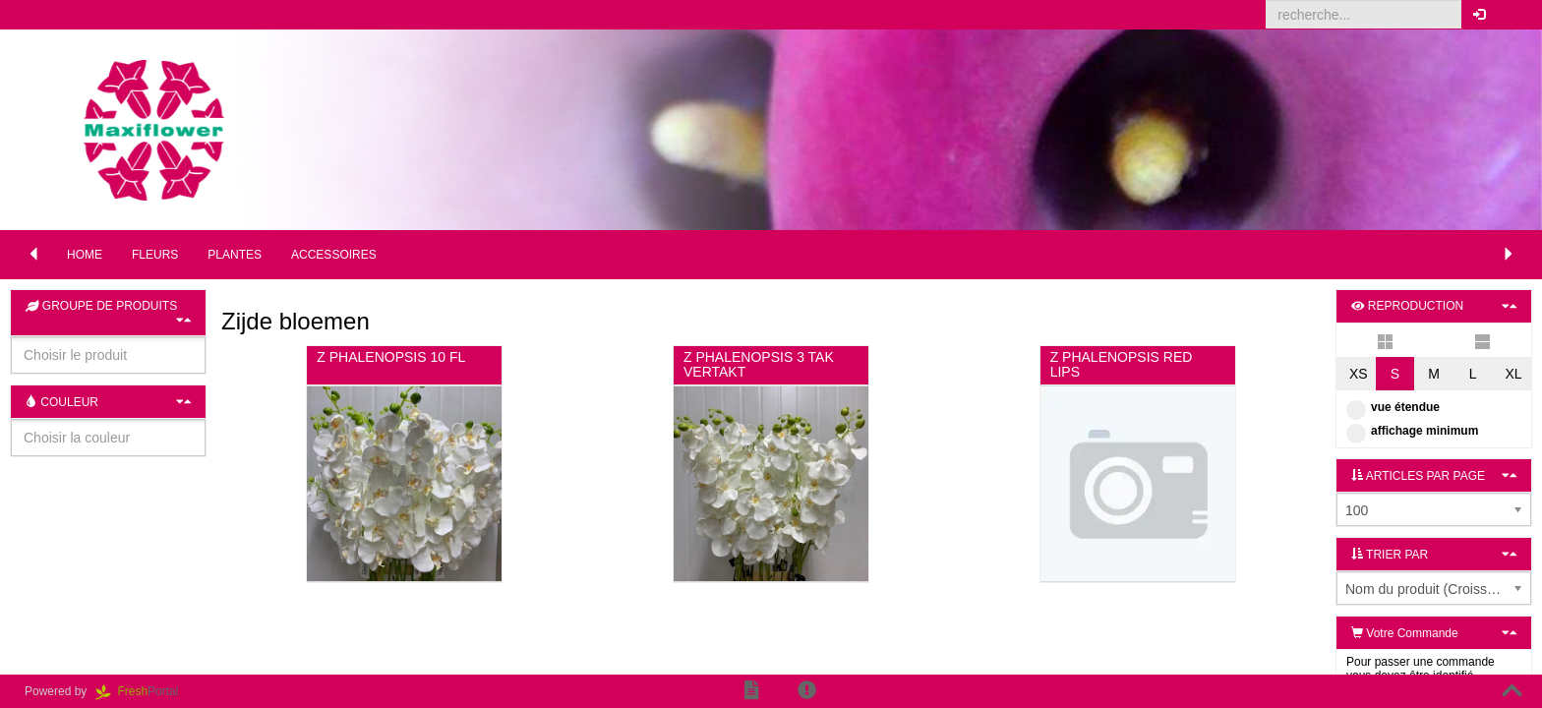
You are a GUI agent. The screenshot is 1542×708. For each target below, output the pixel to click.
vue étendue (1393, 407)
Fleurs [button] (155, 255)
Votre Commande (1404, 633)
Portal (143, 691)
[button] (1512, 15)
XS (1358, 374)
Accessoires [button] (334, 255)
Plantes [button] (235, 255)
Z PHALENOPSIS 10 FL (391, 357)
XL (1513, 374)
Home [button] (84, 255)
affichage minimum (1412, 431)
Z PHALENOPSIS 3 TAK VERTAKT (758, 364)
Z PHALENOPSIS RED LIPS (1121, 364)
